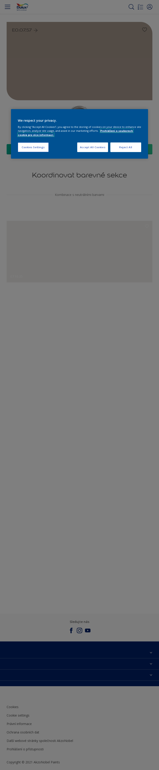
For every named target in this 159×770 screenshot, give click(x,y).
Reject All (125, 147)
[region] (79, 134)
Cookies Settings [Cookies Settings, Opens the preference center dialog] (33, 147)
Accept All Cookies (92, 147)
